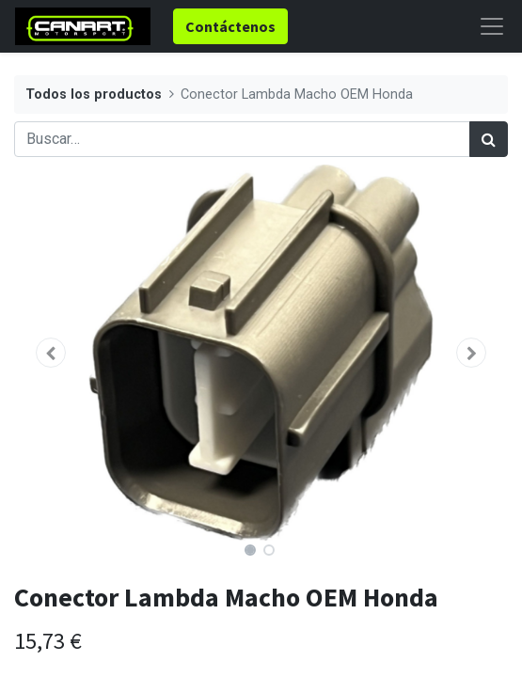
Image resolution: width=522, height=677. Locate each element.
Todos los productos (93, 94)
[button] (51, 352)
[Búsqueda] (488, 139)
